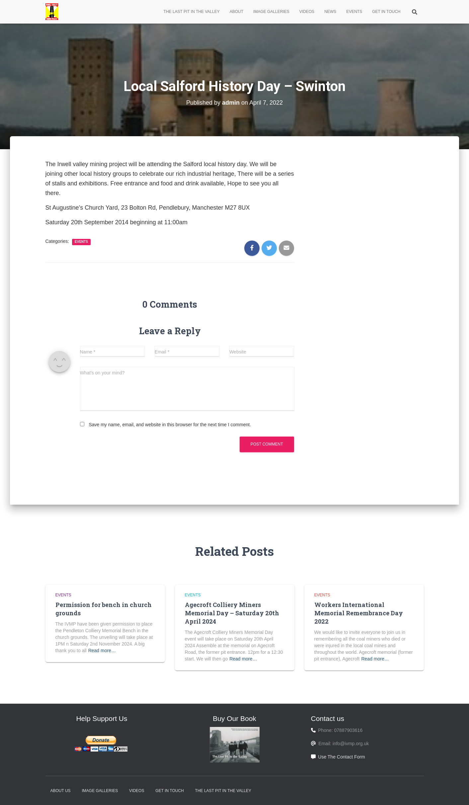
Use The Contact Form (341, 756)
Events (354, 11)
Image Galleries (271, 11)
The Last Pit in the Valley (192, 11)
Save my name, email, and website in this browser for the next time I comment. (170, 424)
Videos (306, 11)
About (236, 11)
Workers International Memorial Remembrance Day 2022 (358, 613)
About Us (60, 790)
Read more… (102, 650)
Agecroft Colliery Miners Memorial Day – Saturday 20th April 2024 (232, 613)
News (330, 11)
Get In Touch (386, 11)
